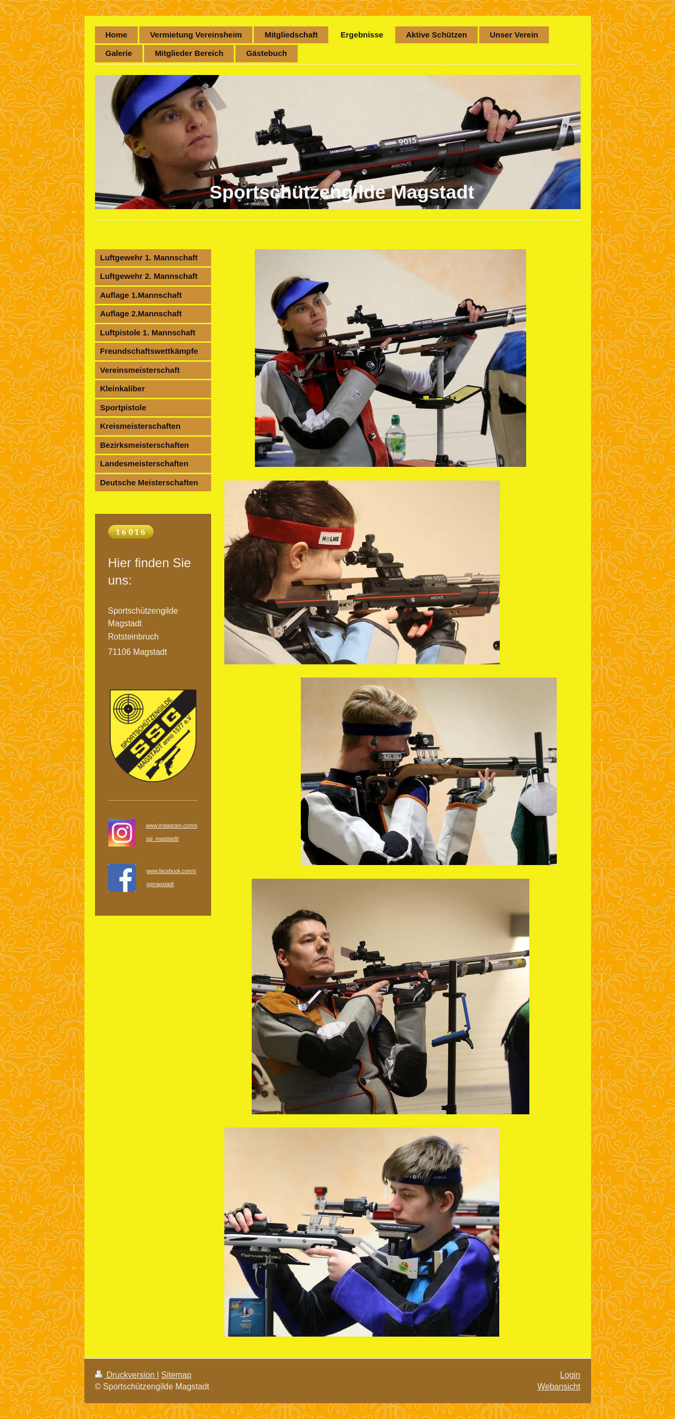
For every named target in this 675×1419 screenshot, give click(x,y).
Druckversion (126, 1374)
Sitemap (176, 1374)
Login (570, 1374)
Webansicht (558, 1386)
